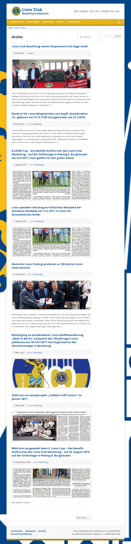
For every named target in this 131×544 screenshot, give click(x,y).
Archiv (60, 21)
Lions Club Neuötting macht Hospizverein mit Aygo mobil (50, 46)
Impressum (30, 531)
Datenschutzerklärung (21, 534)
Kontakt (42, 531)
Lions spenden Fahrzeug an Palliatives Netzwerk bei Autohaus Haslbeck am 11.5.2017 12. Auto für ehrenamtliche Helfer (46, 211)
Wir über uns (17, 21)
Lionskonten (73, 21)
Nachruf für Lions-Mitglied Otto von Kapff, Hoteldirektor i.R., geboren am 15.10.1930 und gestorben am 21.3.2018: (50, 115)
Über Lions (48, 21)
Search (118, 36)
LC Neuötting (36, 124)
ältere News (83, 517)
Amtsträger (33, 21)
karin (32, 53)
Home (10, 28)
